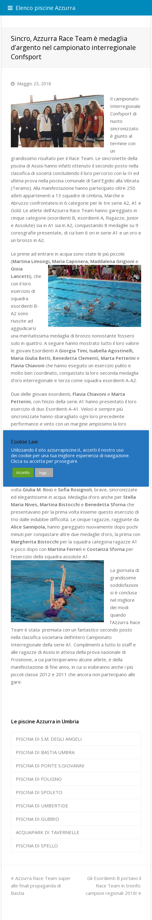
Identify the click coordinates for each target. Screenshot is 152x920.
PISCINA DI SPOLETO (39, 792)
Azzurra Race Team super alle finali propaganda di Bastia (41, 885)
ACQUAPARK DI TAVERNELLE (47, 832)
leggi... (44, 472)
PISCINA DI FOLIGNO (39, 779)
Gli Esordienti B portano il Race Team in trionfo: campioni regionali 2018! (113, 885)
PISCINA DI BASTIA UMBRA (45, 752)
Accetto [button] (23, 472)
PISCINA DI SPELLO (37, 845)
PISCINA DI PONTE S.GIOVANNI (50, 765)
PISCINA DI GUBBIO (37, 819)
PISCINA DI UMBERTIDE (42, 805)
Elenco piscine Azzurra (41, 7)
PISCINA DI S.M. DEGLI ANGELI (49, 739)
